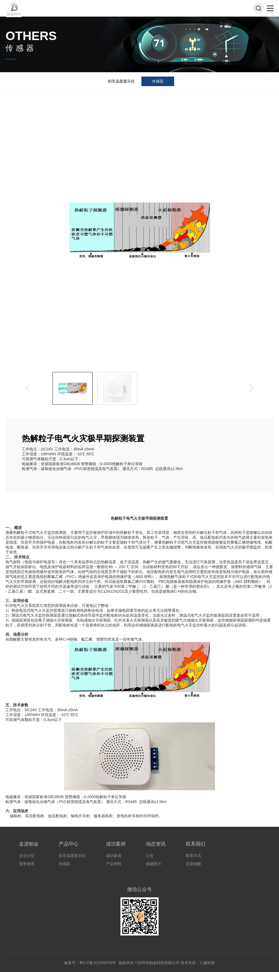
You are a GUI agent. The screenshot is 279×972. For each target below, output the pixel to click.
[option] (72, 388)
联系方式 (193, 856)
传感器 (157, 81)
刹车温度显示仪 (121, 81)
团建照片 (153, 864)
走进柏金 (29, 844)
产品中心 (68, 844)
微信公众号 (139, 889)
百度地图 (193, 864)
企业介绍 (26, 856)
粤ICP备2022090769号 (98, 963)
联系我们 (195, 844)
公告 (150, 856)
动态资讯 (156, 844)
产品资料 (113, 864)
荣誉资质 (26, 864)
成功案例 (116, 844)
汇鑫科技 (207, 963)
